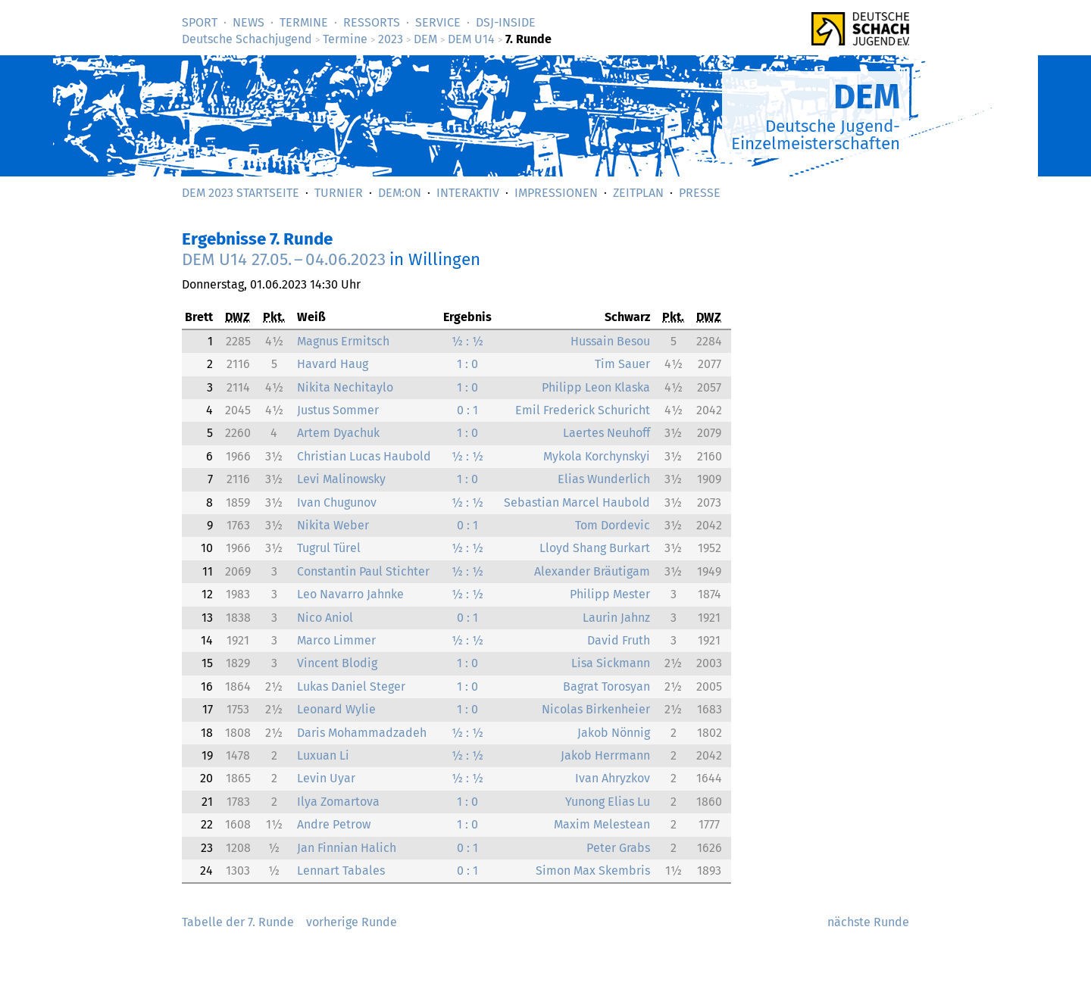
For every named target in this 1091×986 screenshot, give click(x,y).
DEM (425, 39)
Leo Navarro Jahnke (350, 594)
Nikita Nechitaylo (345, 387)
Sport (199, 22)
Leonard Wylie (336, 709)
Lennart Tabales (341, 870)
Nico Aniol (325, 617)
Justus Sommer (338, 410)
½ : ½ (467, 341)
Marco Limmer (336, 640)
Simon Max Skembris (593, 870)
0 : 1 (467, 410)
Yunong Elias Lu (607, 801)
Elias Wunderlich (604, 479)
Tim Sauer (622, 364)
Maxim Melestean (602, 824)
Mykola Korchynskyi (596, 456)
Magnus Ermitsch (343, 341)
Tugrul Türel (329, 548)
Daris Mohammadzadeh (362, 732)
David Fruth (618, 640)
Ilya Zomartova (338, 801)
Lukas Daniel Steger (351, 686)
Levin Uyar (326, 778)
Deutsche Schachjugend (247, 39)
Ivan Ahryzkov (612, 778)
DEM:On (399, 193)
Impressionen (556, 193)
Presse (700, 193)
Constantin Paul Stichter (363, 571)
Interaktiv (467, 193)
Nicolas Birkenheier (596, 709)
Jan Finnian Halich (346, 848)
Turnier (338, 193)
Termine (304, 22)
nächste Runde (868, 922)
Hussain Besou (610, 341)
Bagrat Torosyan (606, 686)
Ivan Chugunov (337, 502)
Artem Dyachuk (338, 433)
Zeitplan (638, 193)
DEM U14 (471, 39)
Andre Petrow (333, 824)
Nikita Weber (333, 525)
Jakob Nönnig (613, 732)
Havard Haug (332, 364)
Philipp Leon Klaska (596, 387)
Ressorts (371, 22)
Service (438, 22)
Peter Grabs (618, 848)
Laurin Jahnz (616, 617)
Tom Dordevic (612, 525)
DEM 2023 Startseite (240, 193)
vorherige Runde (351, 922)
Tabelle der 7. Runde (238, 922)
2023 (390, 39)
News (248, 22)
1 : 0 (467, 364)
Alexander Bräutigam (592, 571)
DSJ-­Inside (506, 22)
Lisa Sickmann (610, 663)
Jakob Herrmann (605, 755)
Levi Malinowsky (341, 479)
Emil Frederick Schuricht (582, 410)
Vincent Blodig (337, 663)
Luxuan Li (323, 755)
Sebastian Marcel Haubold (577, 502)
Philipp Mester (610, 594)
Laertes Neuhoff (606, 433)
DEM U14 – (284, 259)
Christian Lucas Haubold (364, 456)
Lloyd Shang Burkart (594, 548)
